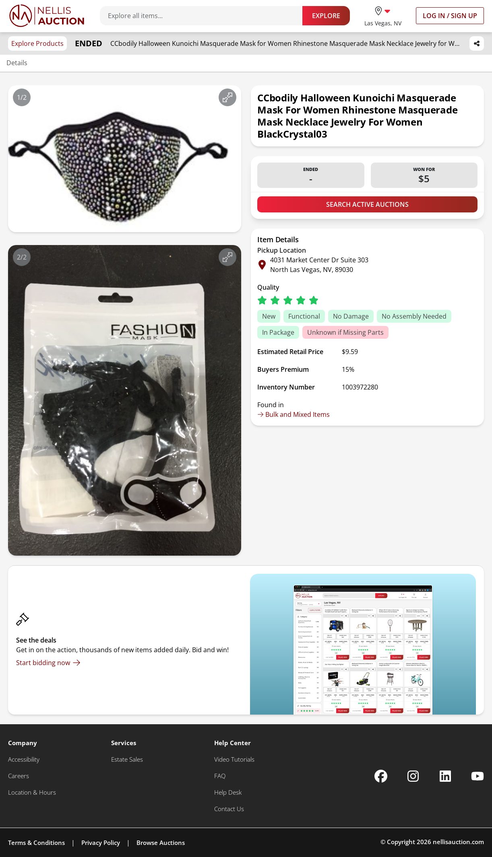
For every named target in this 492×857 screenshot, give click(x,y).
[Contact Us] (229, 809)
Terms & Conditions (36, 842)
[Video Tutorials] (234, 759)
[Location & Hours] (32, 792)
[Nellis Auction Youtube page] (477, 776)
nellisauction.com (458, 842)
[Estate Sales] (127, 759)
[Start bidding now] (48, 662)
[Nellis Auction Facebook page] (380, 776)
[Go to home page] (46, 15)
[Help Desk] (228, 792)
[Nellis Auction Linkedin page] (445, 776)
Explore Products (37, 43)
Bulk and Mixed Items (293, 414)
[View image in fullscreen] (227, 97)
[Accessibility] (23, 759)
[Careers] (18, 776)
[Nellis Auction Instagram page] (413, 776)
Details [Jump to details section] (16, 62)
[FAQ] (219, 776)
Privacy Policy (100, 842)
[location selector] (382, 15)
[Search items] (205, 15)
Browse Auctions (160, 842)
